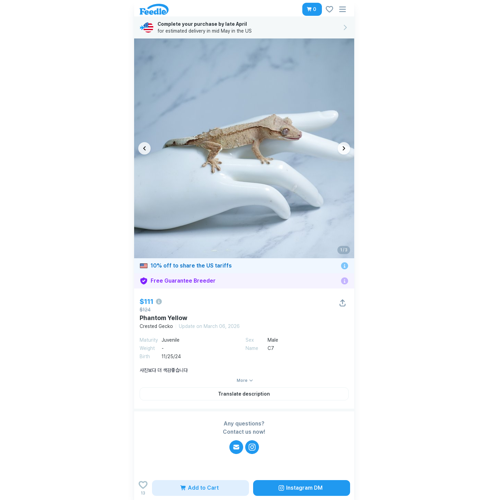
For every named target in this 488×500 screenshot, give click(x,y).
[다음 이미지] (344, 148)
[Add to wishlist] (143, 488)
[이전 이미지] (144, 148)
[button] (312, 9)
